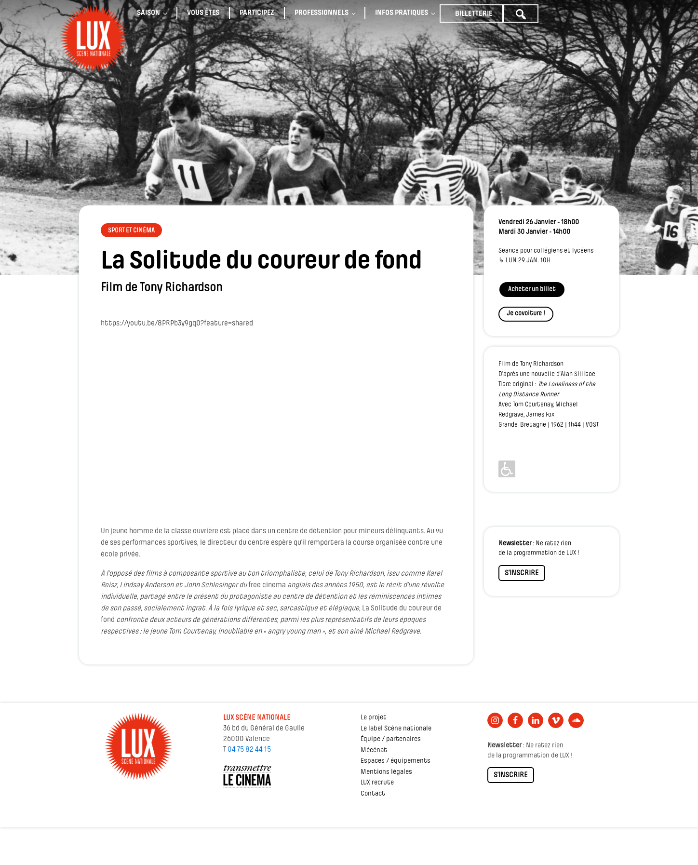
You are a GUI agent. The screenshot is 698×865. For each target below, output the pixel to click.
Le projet (374, 717)
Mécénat (374, 750)
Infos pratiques (401, 13)
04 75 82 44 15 (249, 750)
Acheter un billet (532, 289)
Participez (257, 13)
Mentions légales (386, 772)
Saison (148, 13)
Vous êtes (203, 13)
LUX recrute (377, 782)
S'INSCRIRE (522, 573)
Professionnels (322, 13)
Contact (373, 793)
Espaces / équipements (395, 761)
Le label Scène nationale (396, 728)
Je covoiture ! (526, 313)
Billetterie (474, 14)
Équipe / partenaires (391, 739)
